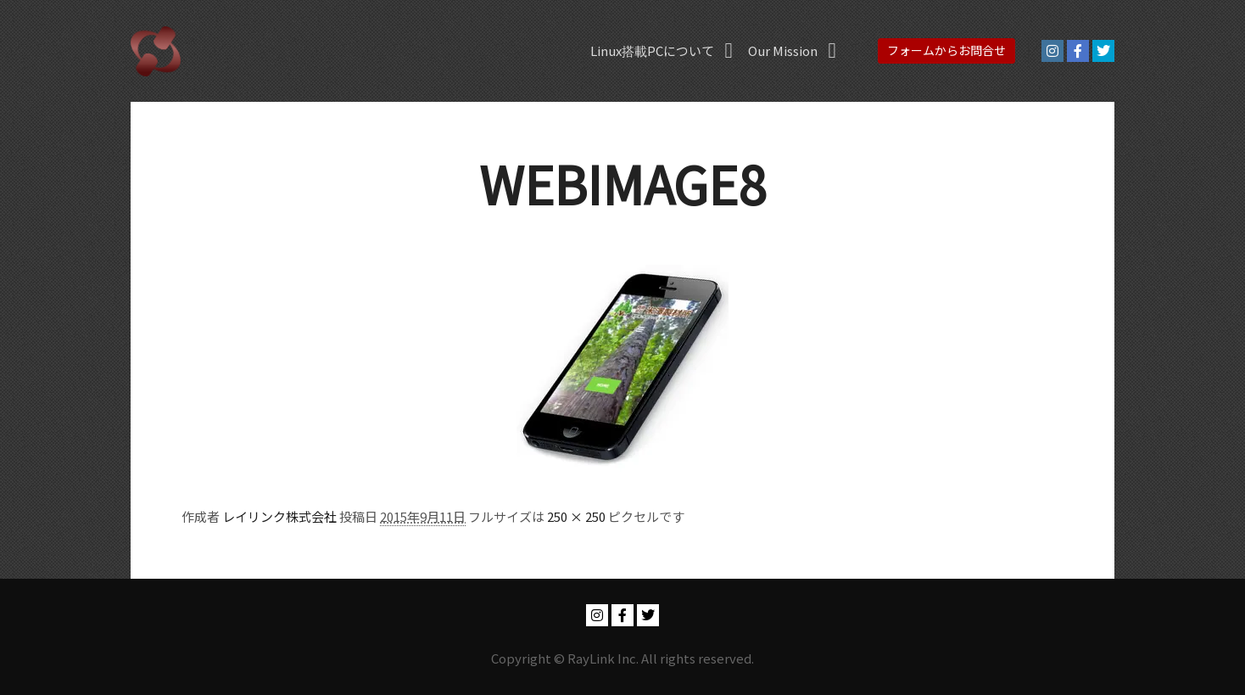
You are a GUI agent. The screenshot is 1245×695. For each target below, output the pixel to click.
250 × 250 (576, 516)
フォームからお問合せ (946, 50)
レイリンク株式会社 (279, 516)
